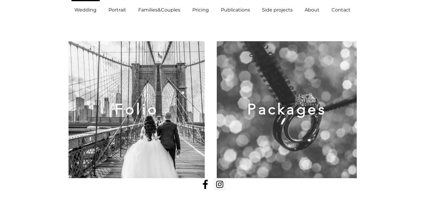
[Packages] (287, 109)
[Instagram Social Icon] (220, 184)
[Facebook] (205, 184)
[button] (117, 7)
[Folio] (137, 109)
